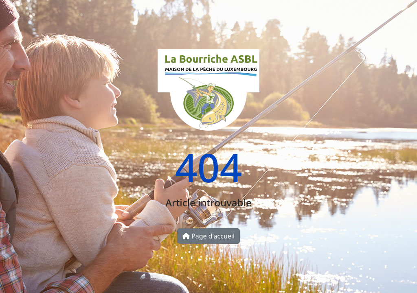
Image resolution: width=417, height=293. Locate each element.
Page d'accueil (208, 236)
